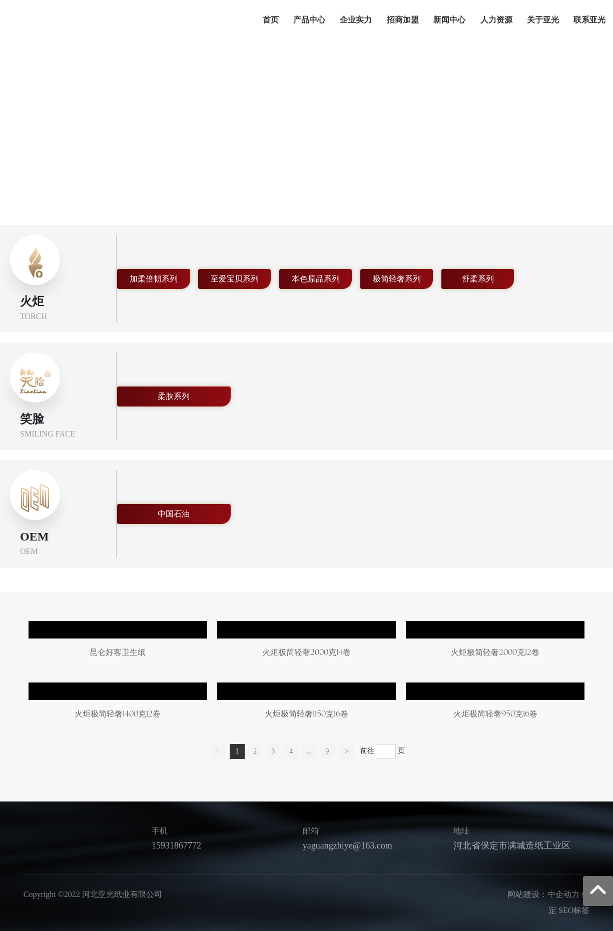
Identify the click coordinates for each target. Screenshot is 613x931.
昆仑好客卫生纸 (118, 646)
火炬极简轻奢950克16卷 (495, 708)
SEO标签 (573, 910)
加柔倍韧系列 (154, 278)
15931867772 (176, 845)
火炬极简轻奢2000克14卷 (306, 646)
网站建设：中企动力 (543, 894)
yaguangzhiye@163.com (347, 845)
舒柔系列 (478, 278)
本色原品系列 (316, 278)
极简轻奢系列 (397, 278)
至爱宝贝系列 (235, 278)
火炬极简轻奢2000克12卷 (495, 646)
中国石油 (174, 514)
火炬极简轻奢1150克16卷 (306, 708)
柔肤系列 (174, 396)
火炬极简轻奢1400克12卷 (118, 708)
